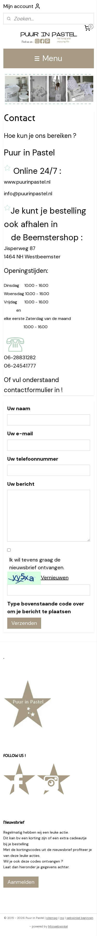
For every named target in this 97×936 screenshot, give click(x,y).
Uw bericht (20, 484)
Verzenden (24, 623)
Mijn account (22, 6)
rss (62, 918)
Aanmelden (21, 882)
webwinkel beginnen (79, 918)
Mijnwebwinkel (58, 926)
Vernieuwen (55, 577)
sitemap (52, 918)
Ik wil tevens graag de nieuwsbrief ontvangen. (36, 563)
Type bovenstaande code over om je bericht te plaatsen (45, 607)
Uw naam (18, 408)
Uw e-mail (20, 433)
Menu (48, 58)
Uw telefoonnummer (32, 458)
